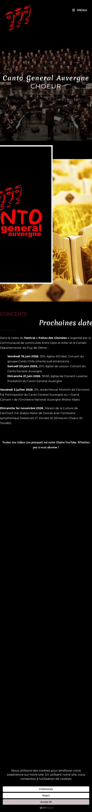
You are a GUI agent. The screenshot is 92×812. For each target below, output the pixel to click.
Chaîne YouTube (66, 442)
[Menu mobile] (79, 10)
